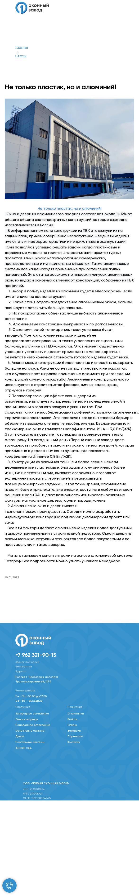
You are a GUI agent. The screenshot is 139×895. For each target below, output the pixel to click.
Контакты (73, 741)
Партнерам (75, 736)
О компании (75, 713)
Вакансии (74, 730)
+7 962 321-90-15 (35, 654)
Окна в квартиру (26, 719)
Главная (21, 47)
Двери (19, 736)
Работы (72, 719)
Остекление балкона (30, 730)
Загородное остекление (32, 713)
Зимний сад (23, 747)
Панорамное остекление (32, 724)
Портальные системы (30, 741)
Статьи (21, 56)
